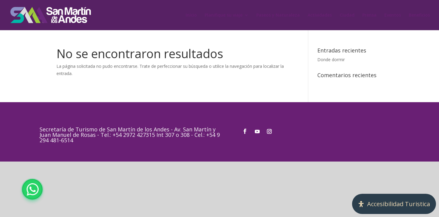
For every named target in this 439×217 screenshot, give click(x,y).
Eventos (392, 15)
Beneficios (419, 15)
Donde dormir (331, 59)
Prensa (369, 15)
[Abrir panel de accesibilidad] (394, 204)
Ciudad (347, 15)
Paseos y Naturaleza (278, 15)
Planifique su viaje (223, 15)
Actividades (320, 15)
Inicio (191, 15)
